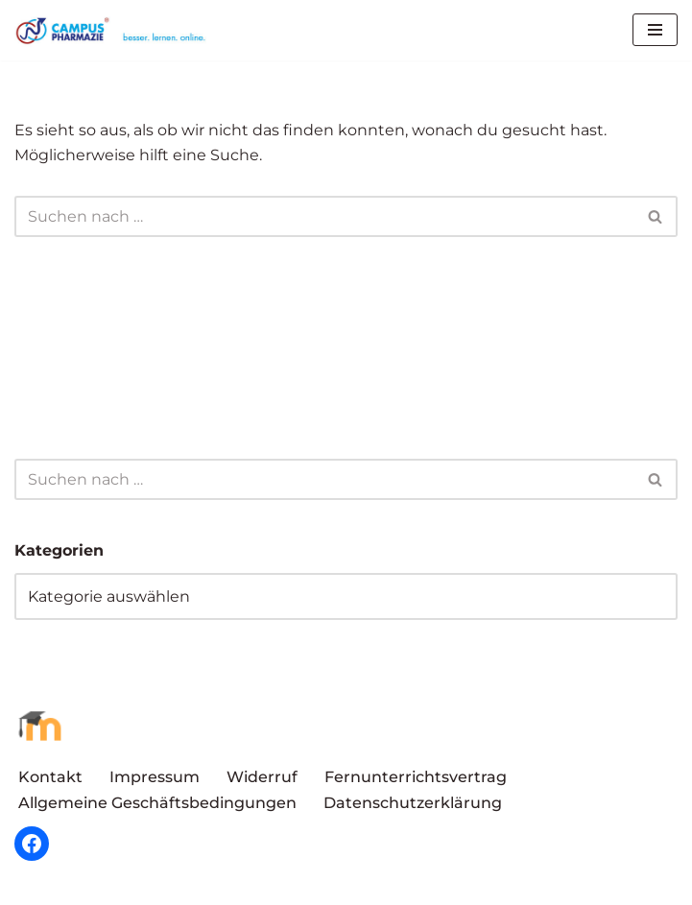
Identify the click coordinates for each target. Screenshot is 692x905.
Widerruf (262, 777)
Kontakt (50, 777)
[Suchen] (324, 216)
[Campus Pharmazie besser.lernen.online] (115, 30)
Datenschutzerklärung (412, 803)
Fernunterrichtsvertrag (415, 777)
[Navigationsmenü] (655, 29)
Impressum (154, 777)
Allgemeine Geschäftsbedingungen (157, 803)
